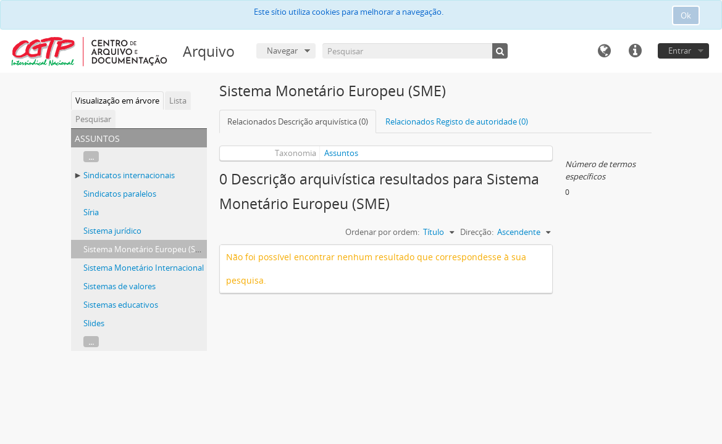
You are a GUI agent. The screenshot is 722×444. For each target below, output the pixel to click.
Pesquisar (93, 119)
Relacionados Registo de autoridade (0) (456, 121)
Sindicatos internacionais (129, 175)
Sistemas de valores (119, 286)
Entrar (679, 50)
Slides (93, 323)
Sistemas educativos (120, 304)
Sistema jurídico (112, 230)
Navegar (282, 50)
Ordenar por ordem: (382, 231)
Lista (178, 100)
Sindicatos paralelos (119, 193)
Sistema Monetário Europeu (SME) (146, 249)
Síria (91, 212)
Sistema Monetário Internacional (143, 267)
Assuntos (341, 152)
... (91, 156)
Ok (686, 15)
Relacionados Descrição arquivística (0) (297, 121)
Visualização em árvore (117, 100)
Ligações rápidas (634, 51)
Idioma (604, 51)
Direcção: (476, 231)
